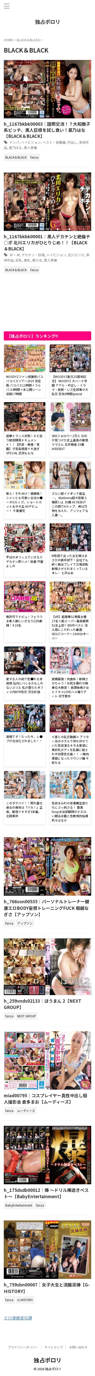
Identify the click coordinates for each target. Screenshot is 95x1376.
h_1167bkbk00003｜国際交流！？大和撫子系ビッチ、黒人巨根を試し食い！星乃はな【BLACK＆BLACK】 (47, 130)
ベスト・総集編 (54, 142)
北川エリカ (76, 254)
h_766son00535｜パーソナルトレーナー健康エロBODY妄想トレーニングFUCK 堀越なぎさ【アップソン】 (46, 907)
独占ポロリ (47, 21)
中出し (72, 142)
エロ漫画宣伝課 (18, 1318)
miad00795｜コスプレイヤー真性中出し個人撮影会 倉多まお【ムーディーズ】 (45, 1098)
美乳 (27, 260)
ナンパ (14, 142)
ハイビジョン (31, 142)
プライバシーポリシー (23, 1347)
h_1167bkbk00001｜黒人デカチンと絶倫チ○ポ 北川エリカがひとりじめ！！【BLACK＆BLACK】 (47, 242)
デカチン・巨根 (33, 254)
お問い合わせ (78, 1347)
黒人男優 (30, 147)
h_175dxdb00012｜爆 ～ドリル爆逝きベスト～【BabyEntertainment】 (46, 1193)
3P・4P (14, 254)
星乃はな (15, 147)
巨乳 (18, 260)
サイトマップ (54, 1347)
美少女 (37, 260)
